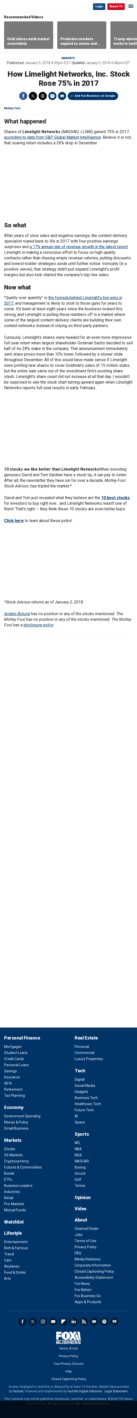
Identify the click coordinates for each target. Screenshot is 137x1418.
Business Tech (86, 1098)
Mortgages (13, 1047)
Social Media (85, 1086)
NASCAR (82, 1161)
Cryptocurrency (16, 1161)
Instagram (43, 1321)
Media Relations (87, 1259)
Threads (43, 96)
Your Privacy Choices (69, 1364)
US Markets (13, 1155)
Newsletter (94, 1321)
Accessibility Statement (94, 1277)
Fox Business (20, 6)
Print (52, 96)
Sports (82, 1134)
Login (99, 6)
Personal (82, 1047)
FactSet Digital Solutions (84, 1391)
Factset (18, 1391)
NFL (78, 1143)
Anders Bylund (17, 613)
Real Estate (86, 1038)
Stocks (9, 1149)
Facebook (23, 96)
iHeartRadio (114, 1321)
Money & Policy (16, 1122)
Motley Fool (12, 108)
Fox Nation (83, 1290)
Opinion (83, 1197)
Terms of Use (85, 1241)
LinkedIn (74, 1321)
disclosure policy (38, 625)
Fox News (82, 1284)
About (81, 1220)
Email (62, 96)
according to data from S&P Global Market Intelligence (52, 137)
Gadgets (81, 1092)
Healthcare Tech (88, 1104)
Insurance (12, 1077)
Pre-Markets (14, 1204)
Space (80, 1122)
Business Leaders (18, 1186)
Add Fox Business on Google (95, 95)
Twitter (33, 96)
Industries (12, 1192)
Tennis (80, 1186)
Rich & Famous (16, 1248)
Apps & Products (88, 1302)
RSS (84, 1321)
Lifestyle (13, 1233)
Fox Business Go (88, 1296)
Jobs (79, 1235)
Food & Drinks (15, 1272)
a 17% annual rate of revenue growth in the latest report (79, 246)
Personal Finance (22, 1038)
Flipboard (63, 1321)
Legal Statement (116, 1391)
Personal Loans (16, 1065)
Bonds (9, 1173)
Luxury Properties (89, 1059)
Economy (14, 1107)
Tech (80, 1070)
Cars (8, 1260)
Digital (80, 1079)
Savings (10, 1071)
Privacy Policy (86, 1247)
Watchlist (14, 1222)
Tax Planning (14, 1095)
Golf (78, 1179)
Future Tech (84, 1110)
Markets (68, 58)
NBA (78, 1149)
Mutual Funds (15, 1210)
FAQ (78, 1253)
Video (81, 1208)
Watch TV (116, 6)
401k (8, 1083)
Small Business (16, 1128)
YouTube (53, 1321)
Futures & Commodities (23, 1167)
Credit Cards (14, 1059)
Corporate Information (93, 1265)
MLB (78, 1155)
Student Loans (16, 1053)
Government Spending (22, 1116)
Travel (9, 1254)
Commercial (84, 1053)
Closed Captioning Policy (94, 1271)
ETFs (8, 1179)
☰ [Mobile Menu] (131, 6)
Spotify (104, 1321)
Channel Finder (87, 1229)
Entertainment (16, 1242)
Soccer (80, 1173)
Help (68, 1371)
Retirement (13, 1089)
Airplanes (11, 1266)
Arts (7, 1278)
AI (76, 1116)
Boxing (80, 1167)
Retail (8, 1198)
